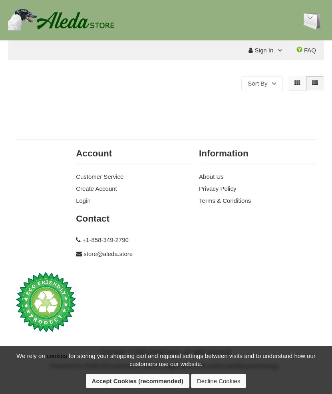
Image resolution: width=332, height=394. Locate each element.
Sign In (261, 50)
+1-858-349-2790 (105, 239)
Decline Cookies (218, 381)
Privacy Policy (217, 188)
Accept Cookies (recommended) (137, 381)
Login (83, 200)
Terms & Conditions (225, 200)
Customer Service (99, 176)
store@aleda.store (108, 253)
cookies (57, 355)
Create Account (96, 188)
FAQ (306, 50)
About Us (211, 176)
